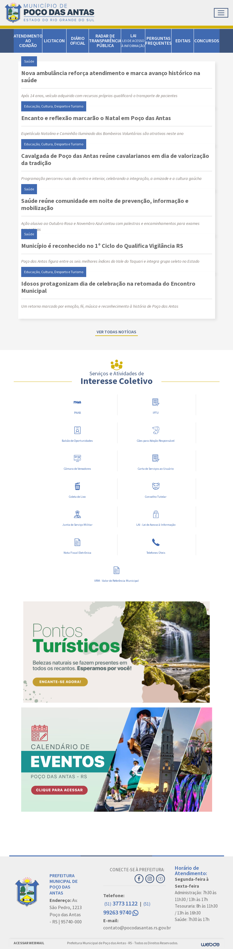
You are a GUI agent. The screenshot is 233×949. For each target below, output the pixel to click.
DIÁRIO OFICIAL (77, 40)
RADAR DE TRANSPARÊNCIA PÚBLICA (105, 40)
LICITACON (54, 40)
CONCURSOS (206, 40)
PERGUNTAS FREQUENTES (158, 40)
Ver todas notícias (116, 332)
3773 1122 (121, 903)
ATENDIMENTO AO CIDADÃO (28, 40)
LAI (133, 40)
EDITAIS (182, 40)
